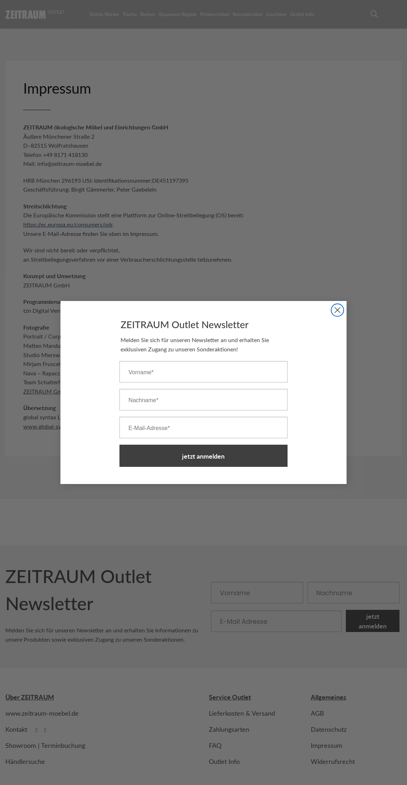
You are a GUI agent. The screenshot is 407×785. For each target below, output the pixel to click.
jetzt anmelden (203, 455)
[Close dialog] (337, 310)
